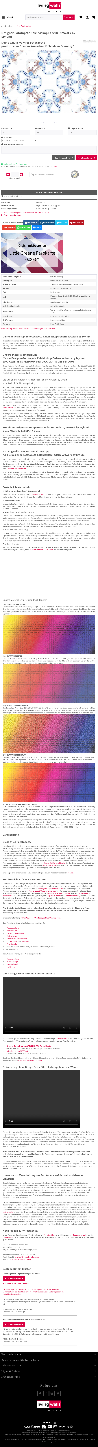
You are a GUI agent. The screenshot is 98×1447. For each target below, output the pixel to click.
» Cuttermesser (12, 941)
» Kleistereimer (11, 936)
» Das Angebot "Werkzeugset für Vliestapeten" (41, 918)
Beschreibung (6, 328)
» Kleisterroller (11, 930)
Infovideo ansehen (63, 157)
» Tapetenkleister (62, 1038)
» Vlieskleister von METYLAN (17, 1051)
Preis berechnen (86, 157)
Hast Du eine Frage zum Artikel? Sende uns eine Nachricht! (25, 212)
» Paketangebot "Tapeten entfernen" (41, 891)
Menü (7, 17)
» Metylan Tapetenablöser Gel (51, 888)
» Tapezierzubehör (53, 895)
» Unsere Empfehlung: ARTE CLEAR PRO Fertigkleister (29, 1046)
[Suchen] (69, 17)
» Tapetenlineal (12, 964)
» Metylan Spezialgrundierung (58, 893)
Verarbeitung (35, 328)
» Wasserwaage (12, 961)
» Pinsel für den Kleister (15, 933)
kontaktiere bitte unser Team (41, 550)
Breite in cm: (7, 128)
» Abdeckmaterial (12, 928)
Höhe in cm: (40, 128)
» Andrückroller (12, 944)
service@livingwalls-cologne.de (27, 1257)
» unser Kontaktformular (21, 1259)
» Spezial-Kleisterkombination (54, 863)
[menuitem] (7, 17)
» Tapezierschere (12, 959)
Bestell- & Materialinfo (21, 328)
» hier (55, 166)
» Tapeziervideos (49, 1235)
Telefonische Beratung (11, 215)
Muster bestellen (48, 328)
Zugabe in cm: (77, 128)
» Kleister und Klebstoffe (16, 469)
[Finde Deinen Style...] (50, 17)
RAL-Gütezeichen (50, 865)
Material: (8, 137)
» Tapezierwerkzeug (72, 895)
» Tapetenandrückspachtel (16, 938)
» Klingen (25, 941)
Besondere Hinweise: (13, 144)
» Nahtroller (10, 967)
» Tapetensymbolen (80, 1235)
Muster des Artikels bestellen (49, 192)
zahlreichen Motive (39, 494)
